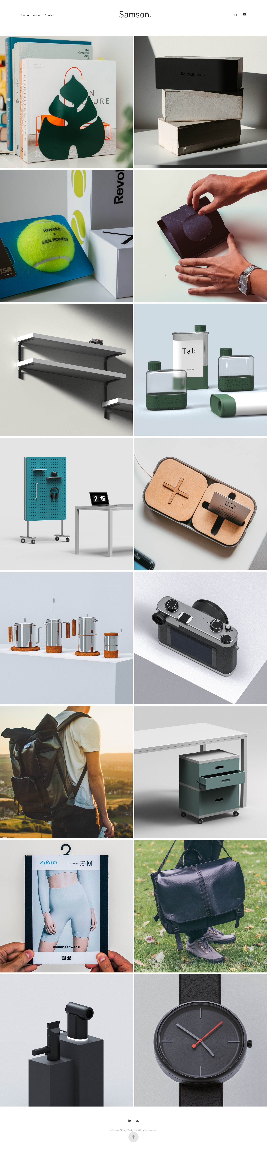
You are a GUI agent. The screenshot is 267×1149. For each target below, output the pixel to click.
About (37, 15)
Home (25, 15)
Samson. (135, 14)
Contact (50, 15)
